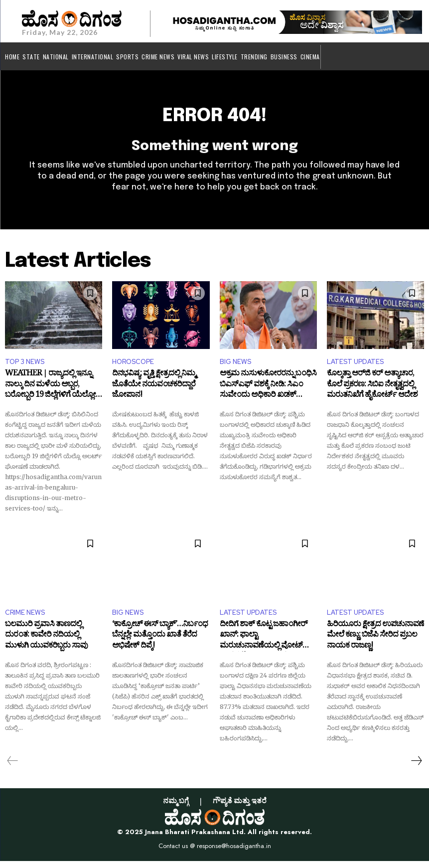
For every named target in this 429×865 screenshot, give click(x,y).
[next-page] (416, 764)
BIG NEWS (235, 366)
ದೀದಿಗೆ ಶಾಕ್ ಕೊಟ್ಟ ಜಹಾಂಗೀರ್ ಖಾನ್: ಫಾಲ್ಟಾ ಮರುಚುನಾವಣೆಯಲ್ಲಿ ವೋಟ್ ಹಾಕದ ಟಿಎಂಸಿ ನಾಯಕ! (263, 641)
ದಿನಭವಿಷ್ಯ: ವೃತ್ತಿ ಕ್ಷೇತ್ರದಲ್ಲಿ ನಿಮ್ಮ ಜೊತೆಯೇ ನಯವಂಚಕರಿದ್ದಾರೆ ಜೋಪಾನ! (153, 391)
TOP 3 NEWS (24, 366)
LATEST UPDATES (355, 366)
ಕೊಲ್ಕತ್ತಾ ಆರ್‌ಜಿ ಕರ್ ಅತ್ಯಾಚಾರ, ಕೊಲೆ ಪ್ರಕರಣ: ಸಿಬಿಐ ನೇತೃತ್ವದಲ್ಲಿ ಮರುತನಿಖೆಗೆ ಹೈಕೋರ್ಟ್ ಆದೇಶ (372, 391)
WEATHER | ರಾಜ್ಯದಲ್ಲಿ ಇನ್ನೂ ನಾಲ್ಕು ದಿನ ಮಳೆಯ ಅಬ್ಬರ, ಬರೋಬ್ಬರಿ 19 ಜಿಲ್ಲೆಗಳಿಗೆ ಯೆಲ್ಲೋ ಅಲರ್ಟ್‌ (50, 391)
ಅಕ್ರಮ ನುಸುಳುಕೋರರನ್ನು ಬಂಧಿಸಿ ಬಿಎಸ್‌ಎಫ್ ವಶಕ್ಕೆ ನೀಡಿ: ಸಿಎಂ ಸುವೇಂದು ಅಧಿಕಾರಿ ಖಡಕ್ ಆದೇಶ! (268, 391)
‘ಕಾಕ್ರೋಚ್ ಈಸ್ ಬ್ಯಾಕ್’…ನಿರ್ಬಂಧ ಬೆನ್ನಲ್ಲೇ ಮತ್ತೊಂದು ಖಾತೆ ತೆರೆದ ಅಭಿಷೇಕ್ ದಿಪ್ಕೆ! (160, 641)
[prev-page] (12, 764)
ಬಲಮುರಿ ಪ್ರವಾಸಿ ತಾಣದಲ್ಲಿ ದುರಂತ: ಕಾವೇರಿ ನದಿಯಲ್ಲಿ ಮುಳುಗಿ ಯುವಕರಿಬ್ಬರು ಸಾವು (46, 641)
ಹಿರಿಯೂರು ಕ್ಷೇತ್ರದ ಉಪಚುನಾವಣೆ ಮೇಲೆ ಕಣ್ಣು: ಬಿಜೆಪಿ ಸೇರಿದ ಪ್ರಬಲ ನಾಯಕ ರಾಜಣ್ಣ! (375, 641)
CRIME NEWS (25, 616)
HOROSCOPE (133, 366)
